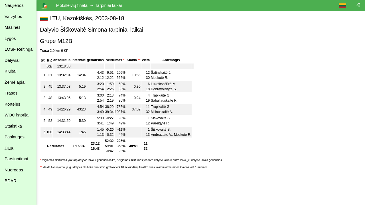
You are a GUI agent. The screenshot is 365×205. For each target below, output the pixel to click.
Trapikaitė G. (161, 95)
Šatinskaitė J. (162, 73)
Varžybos (13, 16)
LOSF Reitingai (19, 49)
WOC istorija (17, 114)
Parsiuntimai (16, 158)
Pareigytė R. (161, 123)
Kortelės (12, 104)
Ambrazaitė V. (162, 135)
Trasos (11, 93)
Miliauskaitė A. (163, 112)
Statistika (13, 126)
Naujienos (14, 5)
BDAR (11, 180)
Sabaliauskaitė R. (165, 100)
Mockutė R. (160, 78)
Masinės (13, 27)
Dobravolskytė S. (165, 89)
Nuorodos (14, 169)
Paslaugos (15, 136)
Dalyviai (12, 60)
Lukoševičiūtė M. (164, 84)
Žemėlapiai (15, 82)
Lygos (10, 38)
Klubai (11, 71)
